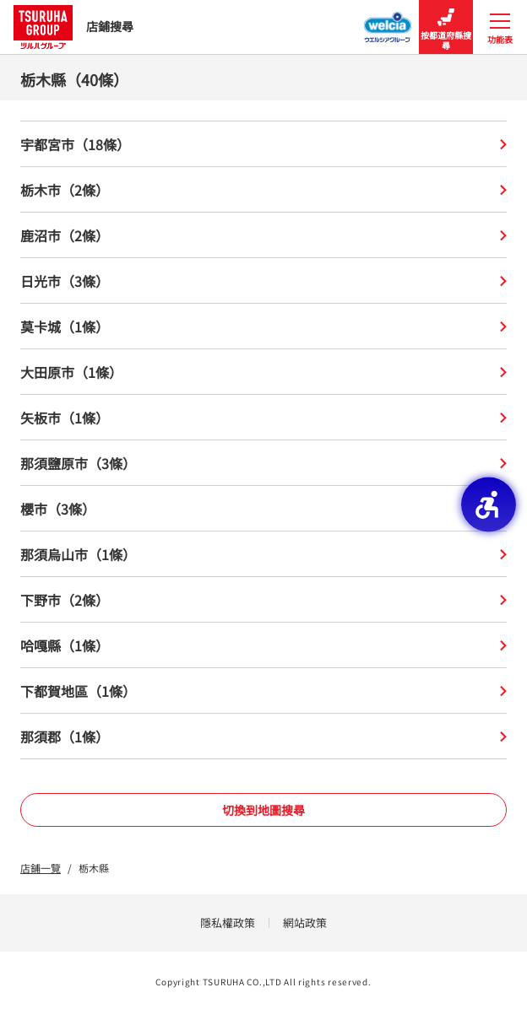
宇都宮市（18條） (263, 144)
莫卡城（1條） (263, 326)
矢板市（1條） (263, 417)
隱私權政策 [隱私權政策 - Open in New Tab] (227, 923)
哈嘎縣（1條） (263, 645)
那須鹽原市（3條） (263, 463)
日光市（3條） (263, 281)
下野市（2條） (263, 600)
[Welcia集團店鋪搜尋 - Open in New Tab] (388, 22)
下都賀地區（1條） (263, 691)
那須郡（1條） (263, 736)
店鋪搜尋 (73, 26)
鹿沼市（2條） (263, 235)
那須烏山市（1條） (263, 554)
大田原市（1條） (263, 372)
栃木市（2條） (263, 190)
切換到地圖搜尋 (263, 809)
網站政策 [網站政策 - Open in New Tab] (305, 923)
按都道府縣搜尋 (446, 27)
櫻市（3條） (263, 509)
